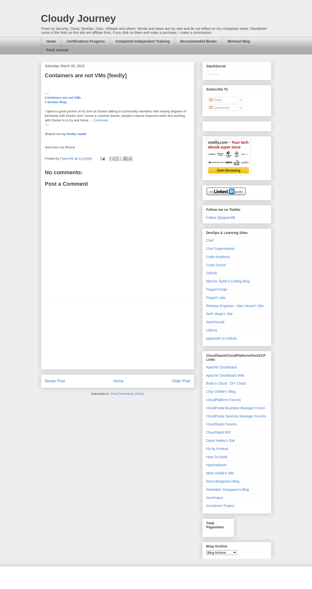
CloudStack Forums (221, 424)
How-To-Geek (217, 457)
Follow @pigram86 (220, 218)
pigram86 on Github (221, 338)
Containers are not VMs (63, 97)
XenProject (214, 498)
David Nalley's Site (220, 441)
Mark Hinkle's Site (220, 473)
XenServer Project (220, 506)
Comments (219, 108)
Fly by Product (217, 449)
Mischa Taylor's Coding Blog (228, 281)
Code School (216, 265)
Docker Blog (57, 102)
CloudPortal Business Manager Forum (235, 408)
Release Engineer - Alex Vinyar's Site (235, 306)
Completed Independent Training (142, 41)
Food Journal (57, 50)
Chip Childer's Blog (221, 392)
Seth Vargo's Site (219, 314)
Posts (215, 100)
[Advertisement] (117, 334)
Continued (100, 120)
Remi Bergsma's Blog (223, 481)
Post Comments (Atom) (127, 394)
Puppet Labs (216, 298)
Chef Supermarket (220, 249)
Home (51, 41)
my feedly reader (74, 134)
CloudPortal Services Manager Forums (236, 416)
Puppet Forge (216, 289)
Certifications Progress (86, 41)
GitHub (211, 273)
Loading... (214, 74)
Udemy (211, 330)
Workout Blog (238, 41)
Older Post (181, 381)
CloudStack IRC (218, 432)
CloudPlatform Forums (223, 400)
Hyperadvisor (216, 465)
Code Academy (218, 257)
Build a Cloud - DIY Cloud (226, 383)
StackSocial (215, 322)
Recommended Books (198, 41)
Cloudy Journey (78, 18)
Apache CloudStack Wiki (225, 375)
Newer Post (55, 381)
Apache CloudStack (221, 367)
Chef (210, 240)
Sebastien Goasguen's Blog (227, 490)
